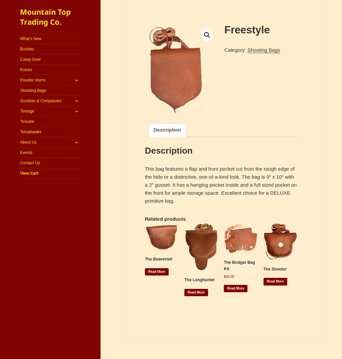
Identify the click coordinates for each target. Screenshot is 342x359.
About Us (28, 142)
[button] (207, 35)
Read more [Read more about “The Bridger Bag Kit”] (235, 288)
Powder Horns (32, 80)
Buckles (27, 49)
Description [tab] (167, 130)
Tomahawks (30, 132)
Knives (26, 69)
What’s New (30, 38)
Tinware (27, 121)
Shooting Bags (33, 90)
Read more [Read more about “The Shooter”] (275, 281)
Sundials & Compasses (40, 101)
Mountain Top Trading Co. (45, 17)
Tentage (27, 111)
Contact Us (30, 163)
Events (26, 152)
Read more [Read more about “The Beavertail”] (156, 272)
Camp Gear (30, 59)
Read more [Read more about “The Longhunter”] (196, 292)
